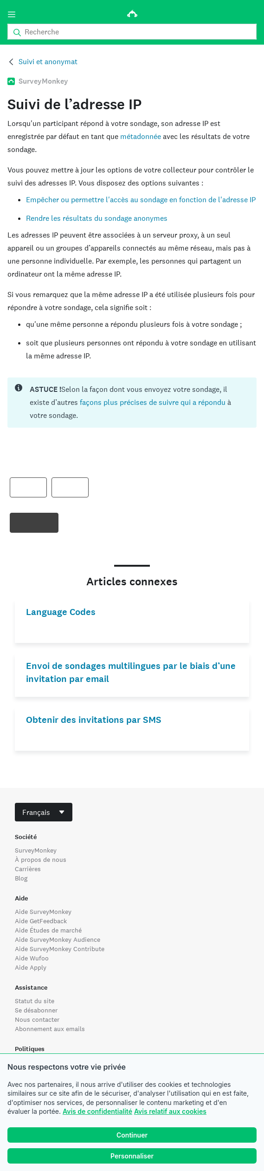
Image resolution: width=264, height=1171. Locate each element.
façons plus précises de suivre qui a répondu (153, 402)
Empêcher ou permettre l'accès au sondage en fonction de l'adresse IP (141, 200)
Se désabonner (36, 1010)
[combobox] (43, 812)
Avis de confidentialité (97, 1111)
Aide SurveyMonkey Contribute (59, 949)
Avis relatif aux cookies (170, 1111)
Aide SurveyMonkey (43, 911)
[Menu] (11, 14)
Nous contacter (37, 1019)
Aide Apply (30, 967)
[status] (132, 402)
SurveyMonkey (36, 850)
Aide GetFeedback (41, 921)
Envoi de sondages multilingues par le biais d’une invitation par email (131, 672)
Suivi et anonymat (48, 61)
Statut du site (34, 1001)
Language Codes (61, 612)
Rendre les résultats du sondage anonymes (96, 218)
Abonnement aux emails (50, 1029)
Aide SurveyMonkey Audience (57, 939)
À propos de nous (40, 859)
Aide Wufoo (32, 958)
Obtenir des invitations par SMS (93, 720)
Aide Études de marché (48, 930)
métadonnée (140, 136)
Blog (21, 878)
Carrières (28, 869)
